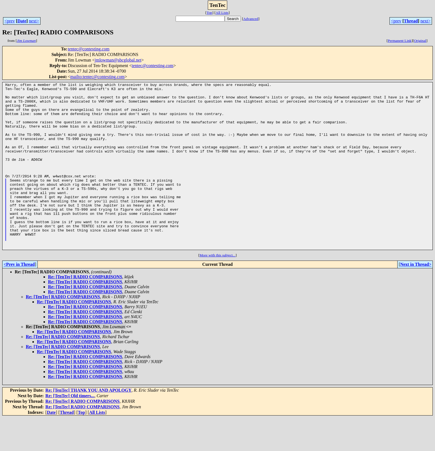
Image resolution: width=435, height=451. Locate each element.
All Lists (222, 13)
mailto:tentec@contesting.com (97, 76)
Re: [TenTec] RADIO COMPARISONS (85, 310)
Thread (411, 21)
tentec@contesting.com (88, 49)
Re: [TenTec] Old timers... (70, 429)
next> (34, 21)
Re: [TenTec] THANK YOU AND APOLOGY (88, 423)
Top (209, 13)
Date (21, 21)
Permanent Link (400, 41)
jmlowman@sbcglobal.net (118, 60)
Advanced (250, 19)
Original (420, 41)
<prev (9, 21)
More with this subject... (217, 288)
